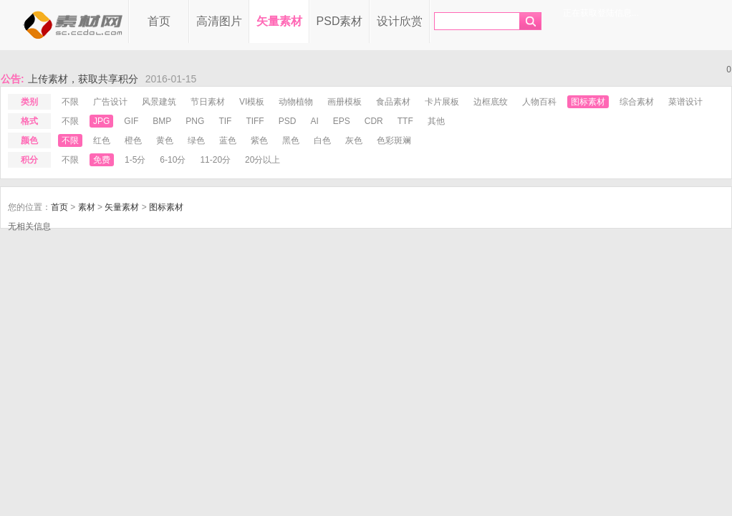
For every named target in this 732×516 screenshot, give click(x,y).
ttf (405, 121)
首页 (159, 21)
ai (314, 121)
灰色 (353, 140)
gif (131, 121)
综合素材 (637, 102)
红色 (101, 140)
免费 (101, 160)
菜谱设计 (685, 102)
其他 (436, 121)
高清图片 (219, 21)
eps (341, 121)
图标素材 (588, 102)
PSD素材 (340, 21)
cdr (374, 121)
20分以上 (262, 160)
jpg (101, 121)
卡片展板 (442, 102)
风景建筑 (159, 102)
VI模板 (251, 102)
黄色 (164, 140)
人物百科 (539, 102)
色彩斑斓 (394, 140)
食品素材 (393, 102)
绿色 (196, 140)
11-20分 (215, 160)
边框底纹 (490, 102)
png (195, 121)
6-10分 (173, 160)
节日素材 (208, 102)
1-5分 (135, 160)
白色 (322, 140)
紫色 (259, 140)
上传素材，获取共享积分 (83, 79)
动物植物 (296, 102)
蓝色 (227, 140)
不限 (70, 102)
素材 (86, 207)
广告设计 (110, 102)
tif (224, 121)
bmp (162, 121)
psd (288, 121)
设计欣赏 (400, 21)
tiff (255, 121)
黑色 (290, 140)
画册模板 (344, 102)
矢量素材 (279, 21)
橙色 (133, 140)
